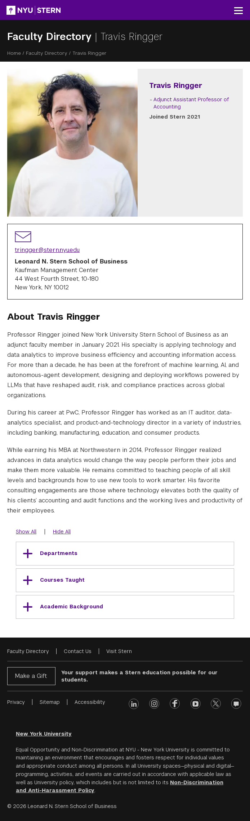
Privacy (16, 702)
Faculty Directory (51, 36)
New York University (44, 734)
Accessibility (90, 702)
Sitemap (50, 702)
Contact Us (77, 651)
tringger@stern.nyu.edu (47, 250)
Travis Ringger (131, 36)
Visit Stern (119, 651)
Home (14, 53)
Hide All (62, 531)
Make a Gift (31, 676)
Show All (26, 531)
